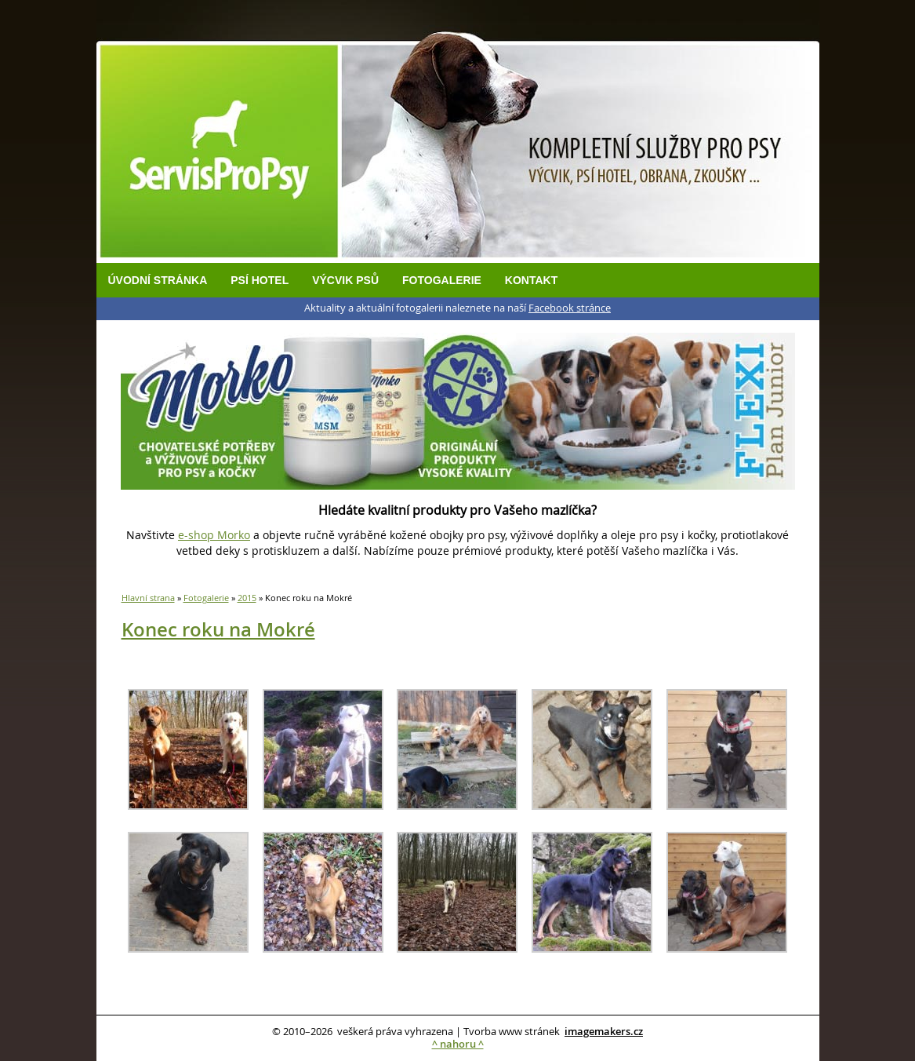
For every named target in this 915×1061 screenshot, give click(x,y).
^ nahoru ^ (458, 1044)
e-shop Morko (214, 534)
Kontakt (531, 280)
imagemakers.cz (604, 1031)
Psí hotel (260, 280)
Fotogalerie (441, 280)
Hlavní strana (148, 597)
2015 (247, 597)
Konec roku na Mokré (218, 629)
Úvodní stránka (158, 280)
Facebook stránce (569, 308)
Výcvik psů (345, 280)
